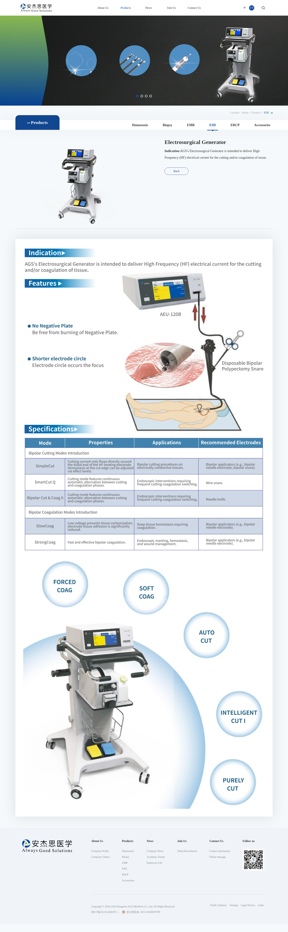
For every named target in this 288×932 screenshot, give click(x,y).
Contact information (219, 923)
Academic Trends (156, 928)
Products (126, 7)
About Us (103, 7)
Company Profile (100, 923)
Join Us (171, 7)
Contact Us (194, 7)
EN (251, 7)
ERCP (235, 125)
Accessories (262, 125)
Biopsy (167, 125)
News (148, 7)
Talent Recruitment (187, 923)
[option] (144, 61)
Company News (155, 923)
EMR (191, 125)
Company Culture (100, 928)
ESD (212, 125)
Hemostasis (140, 125)
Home (245, 112)
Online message (217, 928)
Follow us (249, 912)
